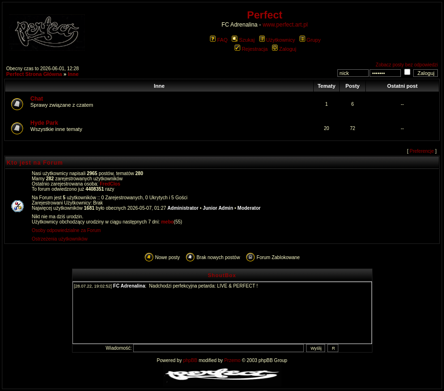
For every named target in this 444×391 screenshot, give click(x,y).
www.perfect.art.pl (285, 24)
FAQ (218, 40)
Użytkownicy (277, 40)
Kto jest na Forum (35, 162)
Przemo (232, 360)
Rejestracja (251, 49)
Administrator (183, 208)
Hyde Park (44, 123)
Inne (73, 74)
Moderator (249, 208)
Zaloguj (284, 49)
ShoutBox (222, 275)
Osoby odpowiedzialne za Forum (66, 230)
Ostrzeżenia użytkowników (60, 239)
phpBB (190, 360)
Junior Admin (218, 208)
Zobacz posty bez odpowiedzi (407, 64)
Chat (36, 98)
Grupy (310, 40)
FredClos (110, 183)
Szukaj (243, 40)
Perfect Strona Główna (34, 74)
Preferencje (422, 151)
